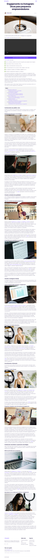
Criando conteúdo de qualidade (12, 92)
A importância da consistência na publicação (16, 94)
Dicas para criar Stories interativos (14, 97)
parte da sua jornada (21, 348)
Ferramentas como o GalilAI (13, 150)
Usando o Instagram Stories (11, 95)
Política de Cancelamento (31, 544)
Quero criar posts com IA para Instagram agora (20, 57)
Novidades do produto (24, 544)
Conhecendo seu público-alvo (12, 89)
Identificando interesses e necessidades (15, 90)
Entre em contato (31, 541)
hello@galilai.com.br (9, 549)
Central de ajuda (31, 540)
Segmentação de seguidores (13, 91)
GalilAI (8, 37)
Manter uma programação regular (15, 264)
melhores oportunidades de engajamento (12, 306)
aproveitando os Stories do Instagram (19, 305)
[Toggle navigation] (36, 1)
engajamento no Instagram (17, 175)
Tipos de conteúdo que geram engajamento (16, 93)
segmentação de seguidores (31, 175)
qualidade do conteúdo (26, 221)
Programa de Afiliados (24, 540)
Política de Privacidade (32, 545)
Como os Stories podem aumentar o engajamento (16, 96)
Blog (21, 541)
